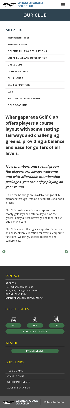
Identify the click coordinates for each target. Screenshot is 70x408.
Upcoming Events (18, 382)
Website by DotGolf (54, 402)
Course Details (18, 71)
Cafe (11, 91)
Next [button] (66, 252)
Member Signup (18, 44)
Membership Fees (19, 37)
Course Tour (15, 376)
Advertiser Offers (19, 387)
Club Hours (15, 78)
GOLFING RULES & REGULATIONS (27, 51)
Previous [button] (4, 252)
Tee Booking (15, 370)
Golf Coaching (18, 105)
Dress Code (15, 64)
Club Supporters (19, 84)
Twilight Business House (24, 98)
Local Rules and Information (28, 57)
